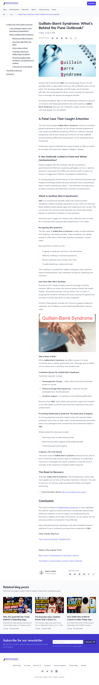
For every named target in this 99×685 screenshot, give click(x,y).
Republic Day (64, 539)
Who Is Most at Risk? (20, 48)
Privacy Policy (73, 665)
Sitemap (78, 561)
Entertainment (14, 9)
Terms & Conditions (60, 665)
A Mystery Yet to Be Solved (22, 67)
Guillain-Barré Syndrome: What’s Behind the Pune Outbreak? (39, 14)
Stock (54, 9)
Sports (34, 9)
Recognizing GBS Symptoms (22, 38)
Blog (5, 9)
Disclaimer (47, 665)
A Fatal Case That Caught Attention (19, 24)
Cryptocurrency (44, 9)
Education (25, 9)
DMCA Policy (17, 665)
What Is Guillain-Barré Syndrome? (21, 35)
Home (71, 561)
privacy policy (77, 646)
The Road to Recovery (14, 70)
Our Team (27, 665)
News (46, 555)
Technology (43, 561)
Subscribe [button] (91, 3)
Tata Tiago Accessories (48, 539)
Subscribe (90, 642)
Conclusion (10, 74)
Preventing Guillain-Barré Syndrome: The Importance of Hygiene (23, 60)
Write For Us (37, 665)
